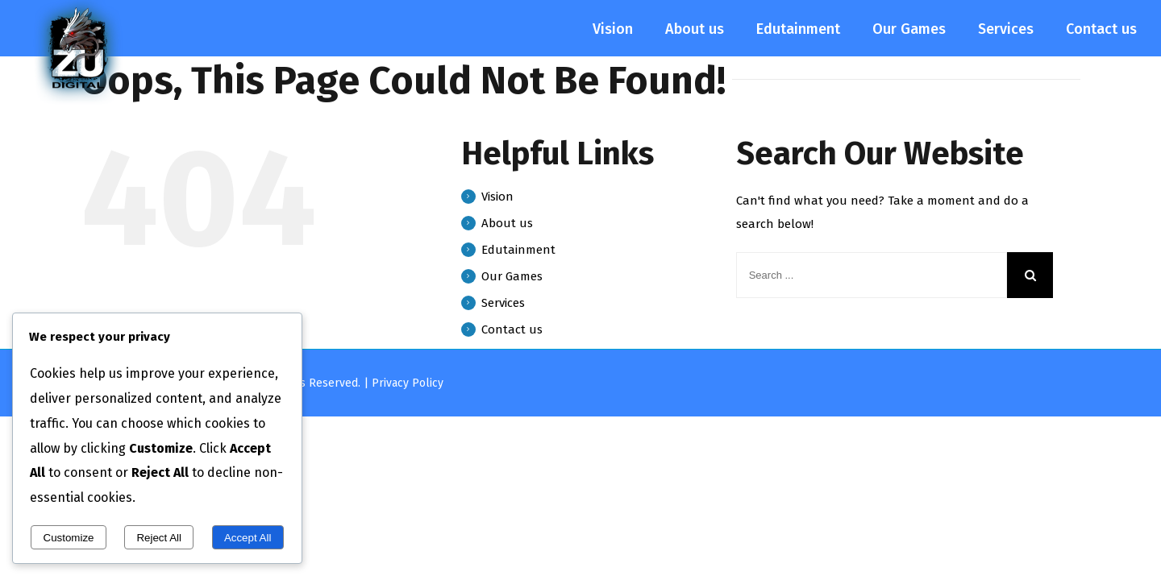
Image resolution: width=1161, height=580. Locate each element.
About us (507, 223)
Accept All (248, 538)
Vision (497, 196)
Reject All (158, 538)
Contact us (512, 329)
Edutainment (518, 249)
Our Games (512, 276)
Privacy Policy (407, 383)
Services (503, 303)
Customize (69, 538)
